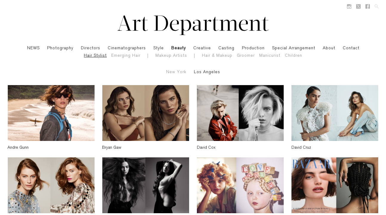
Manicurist (269, 55)
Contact (351, 48)
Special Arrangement (293, 48)
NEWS (33, 48)
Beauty (178, 48)
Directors (90, 48)
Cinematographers (127, 48)
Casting (226, 48)
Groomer (246, 55)
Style (158, 48)
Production (253, 48)
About (329, 48)
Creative (202, 48)
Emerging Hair (125, 55)
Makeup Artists (171, 55)
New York (176, 72)
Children (293, 55)
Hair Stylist (95, 55)
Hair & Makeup (217, 55)
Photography (60, 48)
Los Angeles (207, 72)
